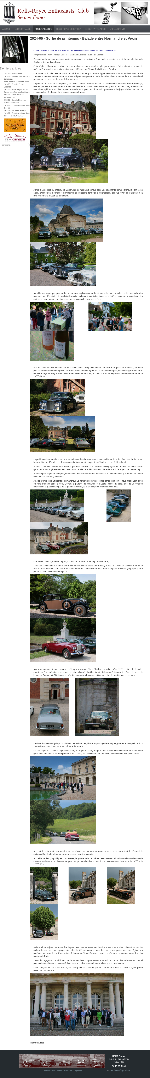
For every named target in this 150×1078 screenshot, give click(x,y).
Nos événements (43, 29)
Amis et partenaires (95, 29)
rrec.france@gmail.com (120, 1070)
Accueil (6, 29)
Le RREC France (22, 29)
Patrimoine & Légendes (72, 1071)
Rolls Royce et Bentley (68, 29)
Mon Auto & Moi (117, 29)
